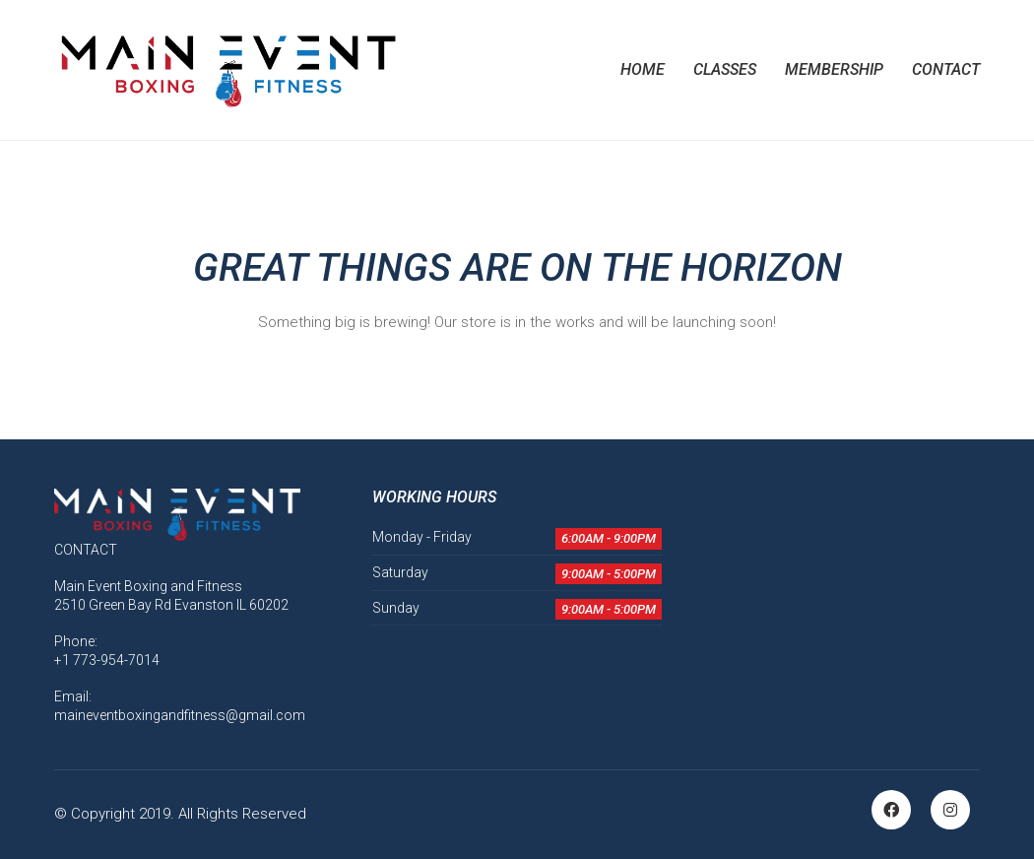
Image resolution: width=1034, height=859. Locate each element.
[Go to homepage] (226, 70)
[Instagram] (950, 809)
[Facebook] (891, 809)
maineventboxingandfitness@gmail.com (179, 715)
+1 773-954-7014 (107, 660)
